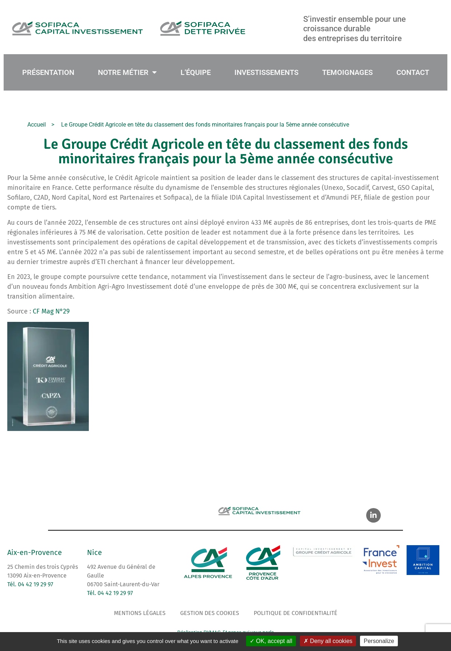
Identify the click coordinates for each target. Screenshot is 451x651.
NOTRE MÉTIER (127, 72)
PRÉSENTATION (48, 72)
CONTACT (412, 72)
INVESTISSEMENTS (266, 72)
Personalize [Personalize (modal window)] (379, 641)
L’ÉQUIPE (196, 72)
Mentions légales (140, 613)
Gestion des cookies (209, 613)
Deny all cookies (328, 641)
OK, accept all (271, 641)
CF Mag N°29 (51, 311)
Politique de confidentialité (295, 613)
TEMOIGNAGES (347, 72)
